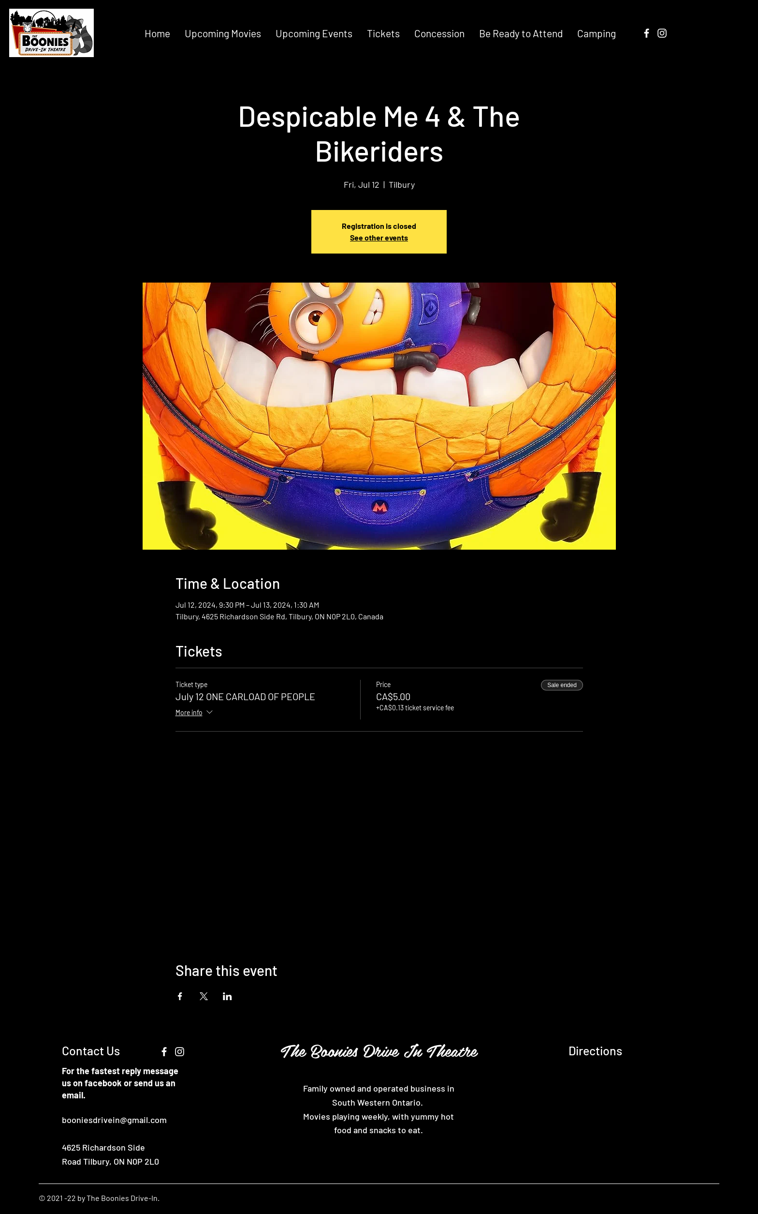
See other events (379, 237)
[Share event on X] (203, 996)
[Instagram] (662, 33)
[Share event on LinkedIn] (227, 996)
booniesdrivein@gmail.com (114, 1119)
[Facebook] (647, 33)
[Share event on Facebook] (180, 996)
